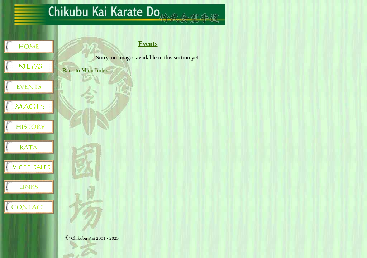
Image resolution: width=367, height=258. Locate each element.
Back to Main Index (85, 70)
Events (147, 43)
